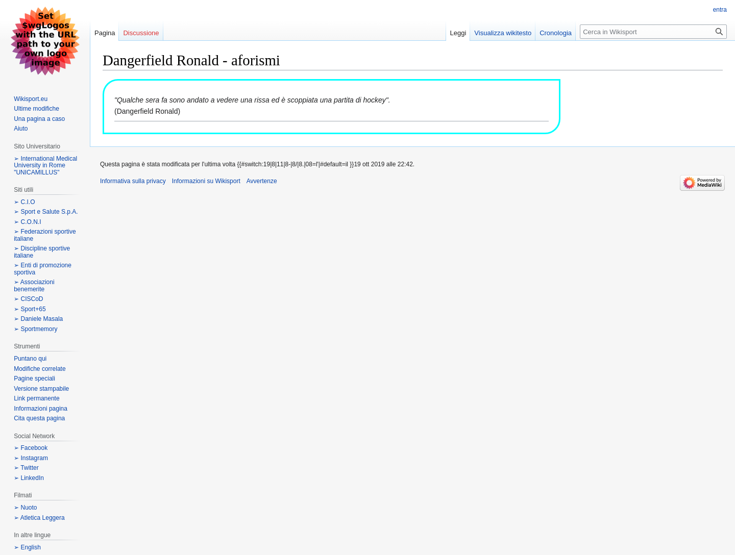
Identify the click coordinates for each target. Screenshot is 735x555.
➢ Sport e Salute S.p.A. (46, 211)
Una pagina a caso (39, 118)
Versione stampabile (41, 388)
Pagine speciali (34, 378)
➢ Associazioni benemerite (34, 286)
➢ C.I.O (24, 202)
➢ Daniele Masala (38, 318)
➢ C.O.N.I (27, 221)
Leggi (458, 33)
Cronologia (556, 33)
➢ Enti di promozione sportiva (42, 269)
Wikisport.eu (30, 99)
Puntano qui (30, 358)
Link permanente (36, 398)
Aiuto (21, 128)
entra (720, 9)
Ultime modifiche (36, 108)
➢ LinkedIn (29, 478)
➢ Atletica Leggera (39, 517)
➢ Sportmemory (35, 329)
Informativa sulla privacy (133, 181)
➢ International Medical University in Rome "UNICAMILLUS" (45, 165)
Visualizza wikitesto (502, 33)
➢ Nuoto (25, 507)
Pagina (104, 33)
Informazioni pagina (40, 408)
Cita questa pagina (39, 418)
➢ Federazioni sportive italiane (45, 235)
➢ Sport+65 (29, 309)
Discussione (141, 33)
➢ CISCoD (28, 298)
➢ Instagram (31, 458)
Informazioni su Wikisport (206, 181)
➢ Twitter (26, 467)
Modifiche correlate (39, 368)
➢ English (27, 547)
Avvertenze (262, 181)
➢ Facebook (30, 447)
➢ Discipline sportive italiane (42, 252)
